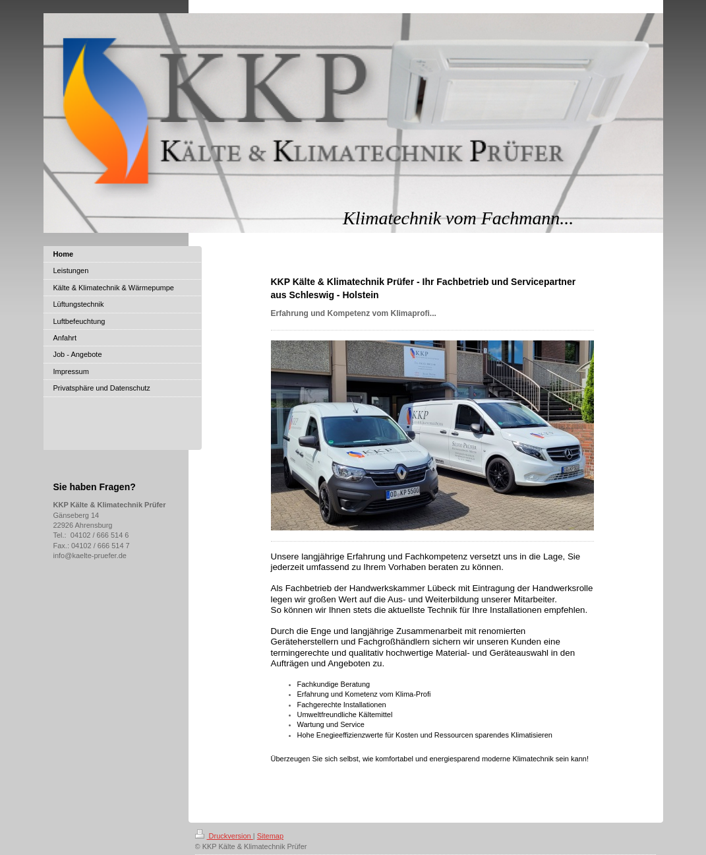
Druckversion (224, 836)
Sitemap (270, 836)
